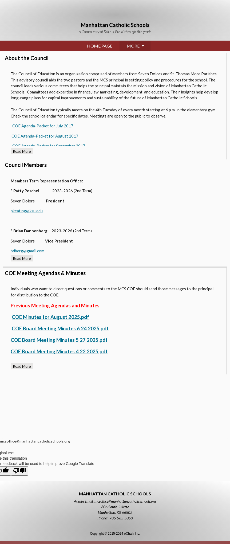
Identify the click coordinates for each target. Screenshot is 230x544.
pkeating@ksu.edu (27, 210)
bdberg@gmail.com (27, 250)
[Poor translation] (19, 471)
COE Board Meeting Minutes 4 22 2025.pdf (59, 351)
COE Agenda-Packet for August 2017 (44, 136)
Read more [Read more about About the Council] (22, 151)
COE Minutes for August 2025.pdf (50, 317)
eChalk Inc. (132, 533)
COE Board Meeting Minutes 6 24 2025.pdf (60, 328)
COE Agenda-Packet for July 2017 (42, 125)
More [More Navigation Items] (200, 47)
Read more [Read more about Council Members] (22, 258)
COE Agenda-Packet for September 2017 (48, 145)
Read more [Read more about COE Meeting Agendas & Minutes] (22, 366)
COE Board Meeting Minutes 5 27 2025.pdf (59, 340)
